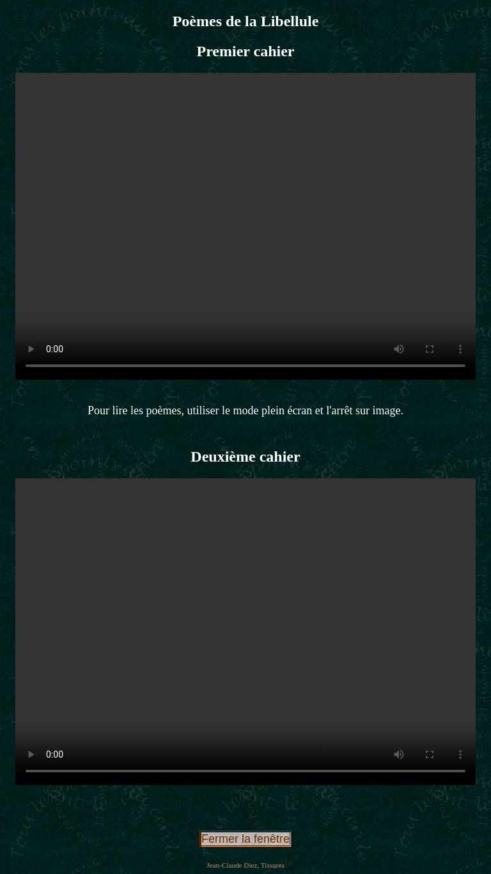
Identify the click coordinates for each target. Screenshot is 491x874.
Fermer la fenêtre (245, 838)
